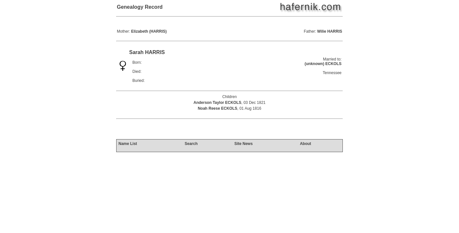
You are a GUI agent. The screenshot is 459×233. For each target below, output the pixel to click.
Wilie (329, 31)
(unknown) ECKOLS (323, 63)
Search (191, 143)
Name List (127, 143)
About (305, 143)
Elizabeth (149, 31)
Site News (243, 143)
